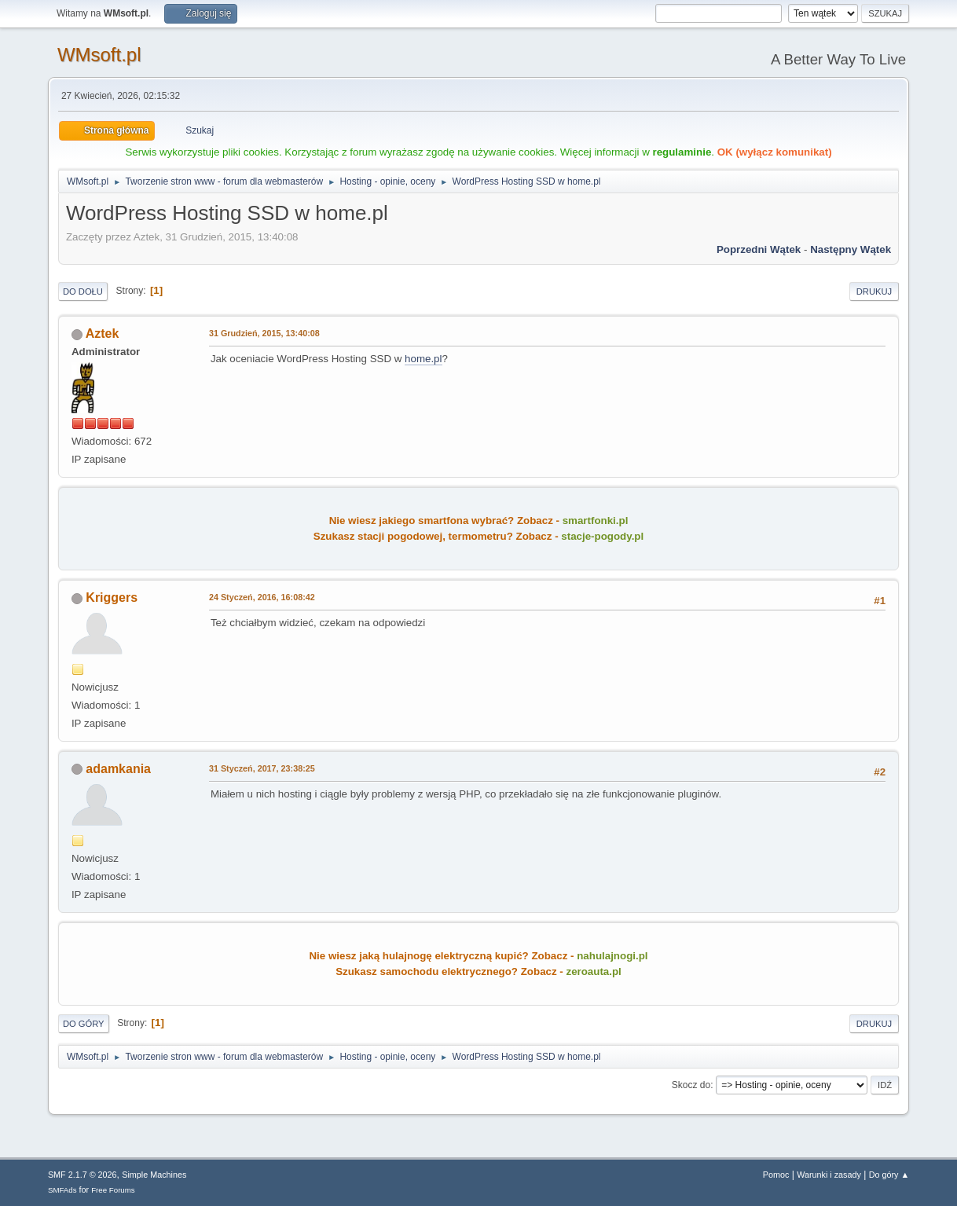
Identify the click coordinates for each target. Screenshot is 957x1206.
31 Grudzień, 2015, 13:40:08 (264, 333)
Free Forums (113, 1190)
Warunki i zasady (829, 1174)
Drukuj (874, 291)
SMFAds (62, 1190)
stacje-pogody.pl (602, 536)
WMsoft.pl (99, 54)
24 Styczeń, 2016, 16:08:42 (262, 597)
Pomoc (776, 1174)
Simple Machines (154, 1174)
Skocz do (691, 1085)
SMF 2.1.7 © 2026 (82, 1174)
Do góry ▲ (889, 1174)
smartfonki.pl (596, 520)
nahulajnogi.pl (612, 956)
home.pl (423, 359)
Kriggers (112, 597)
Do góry (83, 1023)
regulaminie (681, 152)
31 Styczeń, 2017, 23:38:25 (262, 768)
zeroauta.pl (593, 971)
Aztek (102, 333)
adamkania (118, 768)
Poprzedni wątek (759, 249)
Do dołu (83, 291)
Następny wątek (850, 249)
